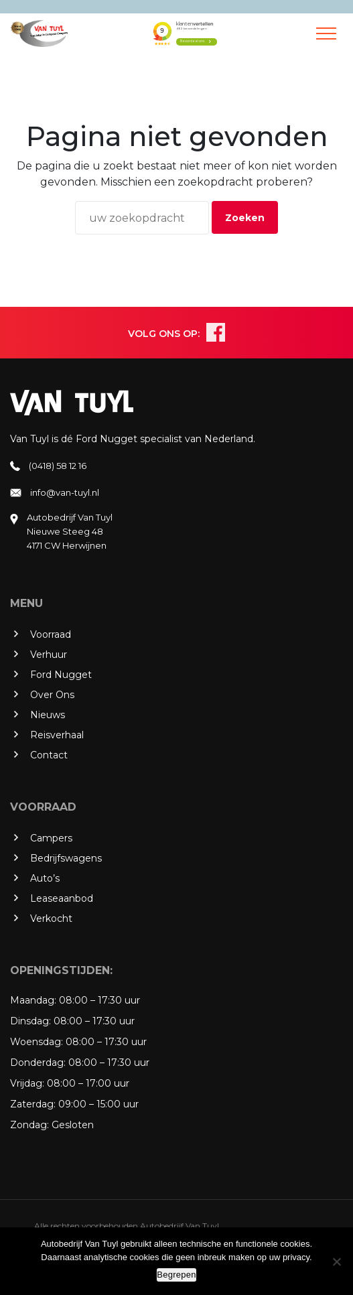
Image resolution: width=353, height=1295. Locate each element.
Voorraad (50, 634)
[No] (336, 1261)
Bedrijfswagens (66, 858)
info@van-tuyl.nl (64, 492)
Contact (49, 755)
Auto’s (45, 878)
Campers (51, 838)
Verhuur (48, 655)
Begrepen (176, 1275)
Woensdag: (36, 1042)
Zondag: (29, 1125)
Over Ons (52, 695)
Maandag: (33, 1000)
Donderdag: (38, 1063)
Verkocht (51, 918)
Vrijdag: (27, 1083)
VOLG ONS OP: (164, 334)
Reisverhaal (57, 735)
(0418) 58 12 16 (57, 465)
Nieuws (47, 715)
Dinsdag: (30, 1021)
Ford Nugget (61, 675)
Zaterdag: (33, 1104)
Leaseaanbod (61, 898)
